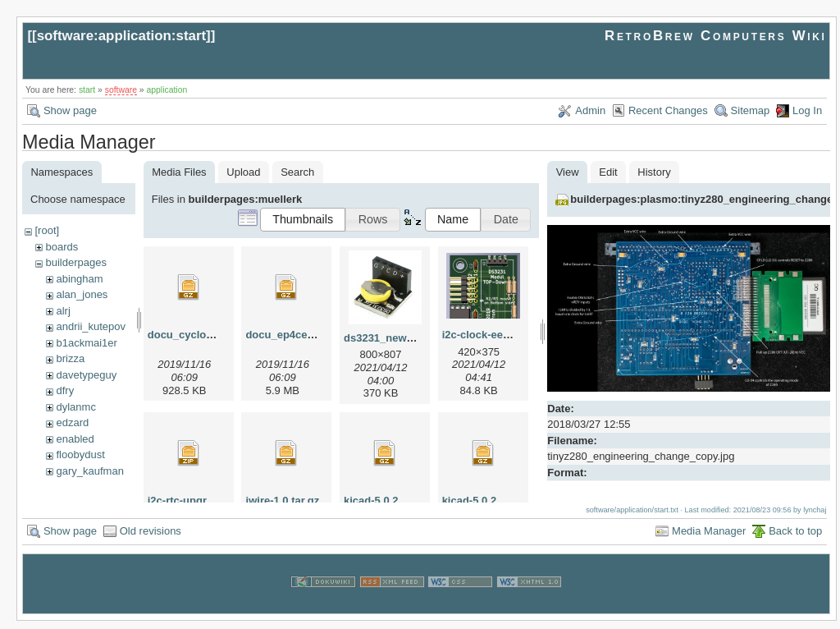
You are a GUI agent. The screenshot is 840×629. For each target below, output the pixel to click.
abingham (79, 279)
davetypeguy (86, 375)
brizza (70, 358)
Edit (608, 172)
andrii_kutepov (91, 326)
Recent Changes (668, 110)
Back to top (795, 539)
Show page (70, 110)
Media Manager (709, 539)
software (121, 89)
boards (61, 247)
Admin (590, 110)
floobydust (80, 454)
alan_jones (81, 294)
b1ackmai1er (86, 343)
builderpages (75, 262)
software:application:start (121, 36)
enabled (75, 439)
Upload (243, 172)
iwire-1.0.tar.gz (283, 500)
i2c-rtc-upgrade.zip (195, 500)
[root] (46, 230)
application (167, 89)
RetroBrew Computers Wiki (716, 36)
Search (297, 172)
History (653, 172)
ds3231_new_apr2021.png (409, 338)
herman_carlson (94, 486)
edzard (72, 422)
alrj (63, 311)
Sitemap (750, 110)
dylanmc (75, 407)
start (87, 89)
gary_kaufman (89, 471)
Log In (807, 110)
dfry (65, 390)
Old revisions (150, 539)
